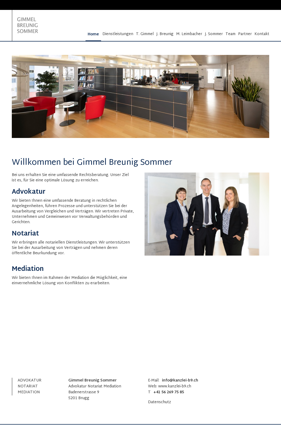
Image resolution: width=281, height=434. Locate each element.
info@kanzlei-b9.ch (180, 380)
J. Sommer (214, 34)
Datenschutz (159, 402)
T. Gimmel (145, 34)
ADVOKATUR (30, 380)
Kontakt (261, 34)
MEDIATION (29, 392)
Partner (245, 34)
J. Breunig (164, 34)
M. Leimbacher (189, 34)
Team (230, 34)
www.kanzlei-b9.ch (174, 386)
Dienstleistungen (117, 34)
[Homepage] (30, 25)
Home (93, 34)
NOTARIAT (28, 386)
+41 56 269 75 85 (168, 392)
